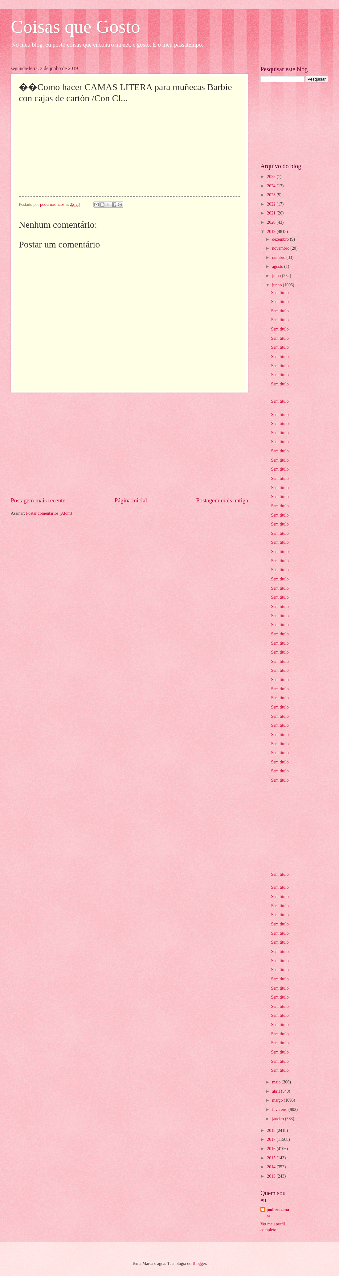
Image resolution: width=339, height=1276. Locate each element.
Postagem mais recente (38, 500)
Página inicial (130, 500)
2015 (271, 1158)
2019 (271, 231)
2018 (271, 1130)
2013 (271, 1176)
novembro (281, 248)
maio (277, 1082)
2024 (271, 186)
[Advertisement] (129, 444)
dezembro (281, 239)
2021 (271, 213)
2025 (271, 176)
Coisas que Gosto (75, 26)
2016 (271, 1148)
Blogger (199, 1263)
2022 (271, 204)
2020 (271, 222)
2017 (271, 1139)
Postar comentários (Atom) (49, 513)
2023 (271, 195)
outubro (279, 257)
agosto (278, 266)
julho (277, 275)
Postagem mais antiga (222, 500)
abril (276, 1091)
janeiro (278, 1118)
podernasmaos (278, 1212)
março (278, 1100)
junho (277, 285)
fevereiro (280, 1109)
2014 (271, 1167)
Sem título (279, 292)
